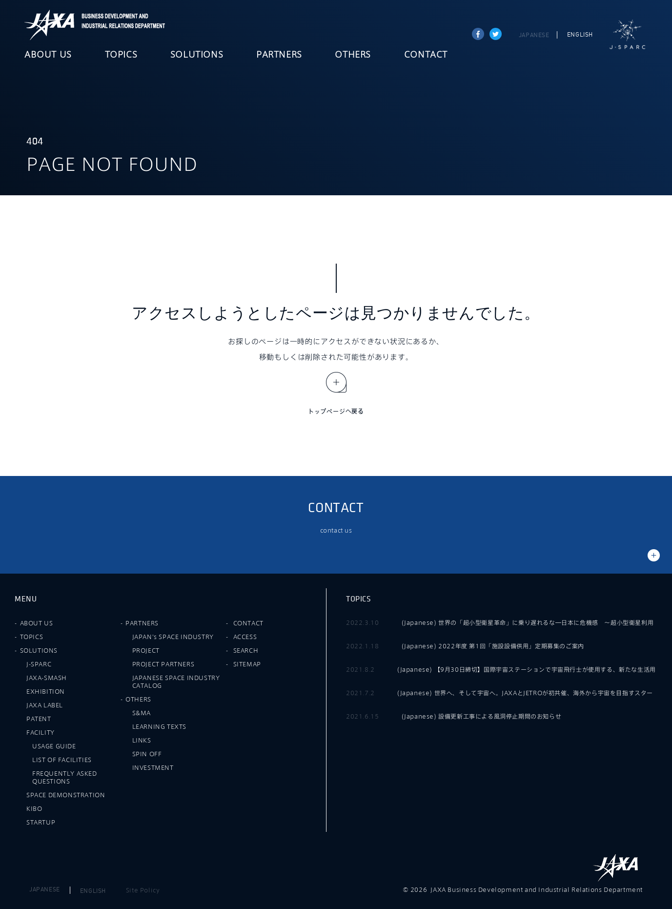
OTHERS (353, 55)
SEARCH (246, 650)
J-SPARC (628, 34)
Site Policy (143, 890)
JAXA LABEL (44, 705)
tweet (495, 34)
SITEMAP (247, 664)
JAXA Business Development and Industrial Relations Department (121, 25)
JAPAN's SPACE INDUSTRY (173, 636)
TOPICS (121, 55)
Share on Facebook (478, 34)
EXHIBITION (45, 691)
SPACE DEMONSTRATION (65, 795)
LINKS (141, 740)
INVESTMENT (153, 767)
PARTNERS (279, 55)
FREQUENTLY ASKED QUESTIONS (64, 777)
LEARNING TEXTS (159, 726)
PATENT (38, 719)
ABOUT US (48, 55)
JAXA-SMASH (46, 678)
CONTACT (426, 55)
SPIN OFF (147, 754)
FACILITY (40, 732)
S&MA (141, 713)
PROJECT (146, 650)
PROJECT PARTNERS (163, 664)
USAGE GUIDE (54, 746)
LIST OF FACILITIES (62, 760)
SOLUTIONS (196, 55)
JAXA (49, 25)
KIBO (34, 808)
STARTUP (40, 822)
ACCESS (245, 636)
